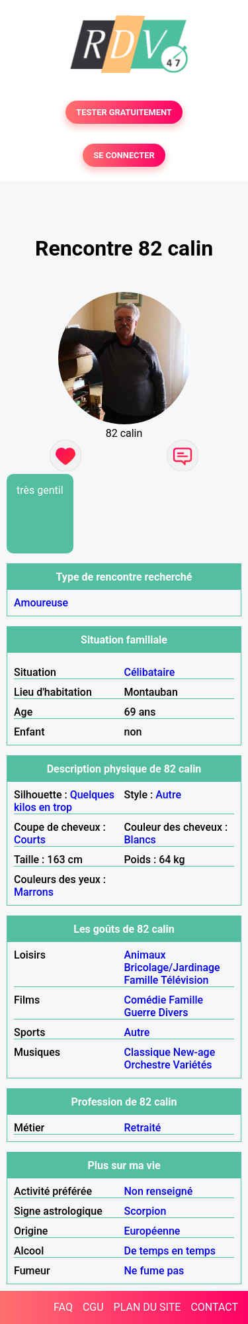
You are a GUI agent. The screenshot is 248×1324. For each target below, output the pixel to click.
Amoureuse (41, 602)
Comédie (145, 1000)
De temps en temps (170, 1251)
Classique (147, 1052)
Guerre (140, 1012)
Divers (173, 1012)
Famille (141, 980)
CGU (93, 1307)
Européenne (152, 1231)
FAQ (63, 1307)
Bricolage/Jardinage (172, 967)
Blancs (140, 839)
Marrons (34, 892)
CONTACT (214, 1307)
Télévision (184, 980)
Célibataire (149, 672)
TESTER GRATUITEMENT (124, 112)
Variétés (192, 1065)
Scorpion (145, 1211)
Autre (168, 794)
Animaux (145, 955)
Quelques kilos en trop (64, 801)
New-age (194, 1052)
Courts (30, 839)
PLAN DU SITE (147, 1307)
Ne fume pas (154, 1270)
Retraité (142, 1127)
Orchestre (147, 1065)
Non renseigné (158, 1191)
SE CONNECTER (123, 155)
